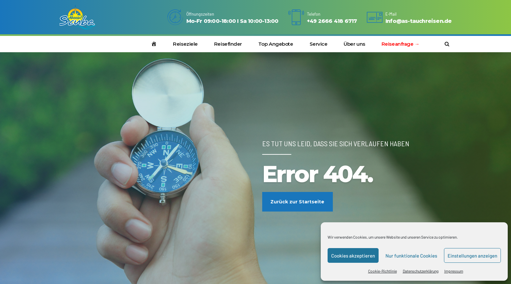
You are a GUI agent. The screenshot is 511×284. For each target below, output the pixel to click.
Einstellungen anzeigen (472, 256)
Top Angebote (275, 44)
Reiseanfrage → (400, 44)
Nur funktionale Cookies (411, 256)
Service (319, 44)
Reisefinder (228, 44)
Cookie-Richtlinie (382, 271)
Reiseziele (185, 44)
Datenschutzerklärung (420, 271)
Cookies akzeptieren (353, 256)
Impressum (453, 271)
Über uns (354, 44)
